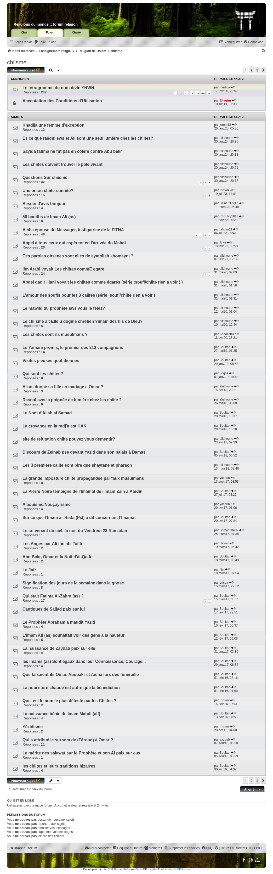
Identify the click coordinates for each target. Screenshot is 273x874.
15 (197, 93)
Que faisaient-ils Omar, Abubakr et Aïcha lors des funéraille (80, 674)
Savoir (224, 543)
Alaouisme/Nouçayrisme (46, 504)
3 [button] (257, 70)
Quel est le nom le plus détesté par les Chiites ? (69, 700)
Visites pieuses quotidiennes (50, 360)
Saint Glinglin (229, 203)
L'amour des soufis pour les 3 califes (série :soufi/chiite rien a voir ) (88, 295)
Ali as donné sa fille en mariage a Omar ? (62, 387)
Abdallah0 (227, 334)
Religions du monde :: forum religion (46, 24)
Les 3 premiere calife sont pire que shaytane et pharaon (77, 465)
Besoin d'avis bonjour (44, 203)
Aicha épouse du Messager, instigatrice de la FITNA (73, 230)
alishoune (226, 138)
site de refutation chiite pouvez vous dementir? (68, 439)
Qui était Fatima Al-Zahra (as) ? (52, 596)
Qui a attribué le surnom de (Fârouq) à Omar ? (67, 740)
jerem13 (225, 125)
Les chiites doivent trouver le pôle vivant (62, 164)
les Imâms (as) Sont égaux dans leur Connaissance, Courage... (84, 661)
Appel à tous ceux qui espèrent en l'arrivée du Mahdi (74, 243)
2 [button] (251, 70)
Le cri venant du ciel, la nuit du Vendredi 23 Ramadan (74, 530)
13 (186, 93)
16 (203, 93)
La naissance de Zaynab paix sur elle (58, 648)
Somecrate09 (229, 530)
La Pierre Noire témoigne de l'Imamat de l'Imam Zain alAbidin (82, 491)
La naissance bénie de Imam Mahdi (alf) (61, 714)
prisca (224, 582)
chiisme (17, 62)
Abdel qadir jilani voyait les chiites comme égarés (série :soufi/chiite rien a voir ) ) (102, 282)
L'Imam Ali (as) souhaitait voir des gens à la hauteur (73, 635)
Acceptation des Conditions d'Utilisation (62, 101)
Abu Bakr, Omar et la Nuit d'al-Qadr (57, 557)
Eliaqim (225, 100)
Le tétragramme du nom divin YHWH (58, 88)
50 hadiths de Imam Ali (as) (49, 217)
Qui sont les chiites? (42, 373)
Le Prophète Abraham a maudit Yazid (58, 622)
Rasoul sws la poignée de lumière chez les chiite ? (72, 400)
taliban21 (226, 229)
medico (225, 87)
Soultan (225, 347)
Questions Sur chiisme (44, 177)
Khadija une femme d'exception (53, 125)
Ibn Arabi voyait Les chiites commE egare (63, 269)
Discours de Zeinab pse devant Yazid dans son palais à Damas (83, 452)
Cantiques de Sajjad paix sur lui (53, 609)
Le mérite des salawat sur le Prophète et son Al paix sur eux (81, 753)
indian (224, 190)
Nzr (222, 569)
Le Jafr (29, 570)
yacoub (225, 478)
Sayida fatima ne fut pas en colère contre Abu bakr (72, 151)
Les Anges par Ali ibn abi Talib (52, 544)
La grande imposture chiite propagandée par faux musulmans (83, 478)
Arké (223, 242)
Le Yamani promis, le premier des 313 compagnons (72, 347)
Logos (224, 373)
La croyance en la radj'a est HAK (54, 426)
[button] (263, 70)
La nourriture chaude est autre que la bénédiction (71, 687)
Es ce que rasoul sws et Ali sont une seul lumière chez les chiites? (87, 138)
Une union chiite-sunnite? (47, 190)
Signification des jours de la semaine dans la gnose (73, 583)
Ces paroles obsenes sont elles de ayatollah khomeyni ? (77, 256)
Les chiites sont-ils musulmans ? (55, 334)
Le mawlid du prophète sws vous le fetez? (63, 308)
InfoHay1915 (229, 216)
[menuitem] (45, 42)
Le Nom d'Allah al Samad (47, 413)
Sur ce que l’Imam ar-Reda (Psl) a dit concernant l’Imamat (79, 517)
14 (191, 93)
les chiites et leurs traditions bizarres (58, 766)
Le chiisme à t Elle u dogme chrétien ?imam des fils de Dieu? (82, 321)
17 (209, 93)
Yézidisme (32, 727)
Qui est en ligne (20, 800)
